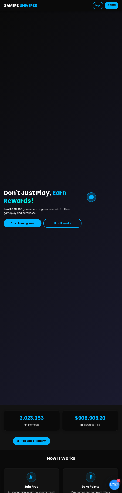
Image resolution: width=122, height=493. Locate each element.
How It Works (62, 223)
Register (111, 4)
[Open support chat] (114, 485)
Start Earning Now (22, 223)
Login (98, 5)
